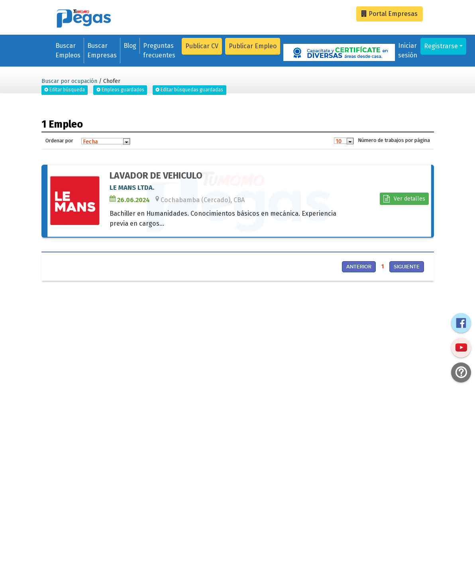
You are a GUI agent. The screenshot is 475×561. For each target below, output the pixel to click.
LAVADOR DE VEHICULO (156, 175)
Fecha (90, 141)
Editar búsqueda (64, 90)
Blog (130, 45)
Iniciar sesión (407, 50)
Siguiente (407, 267)
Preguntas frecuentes (159, 50)
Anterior (358, 267)
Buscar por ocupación (69, 81)
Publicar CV (201, 46)
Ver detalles (404, 198)
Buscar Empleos (67, 50)
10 (339, 141)
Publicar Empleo (253, 46)
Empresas (389, 14)
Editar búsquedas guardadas (189, 90)
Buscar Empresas (102, 50)
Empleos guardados (120, 90)
